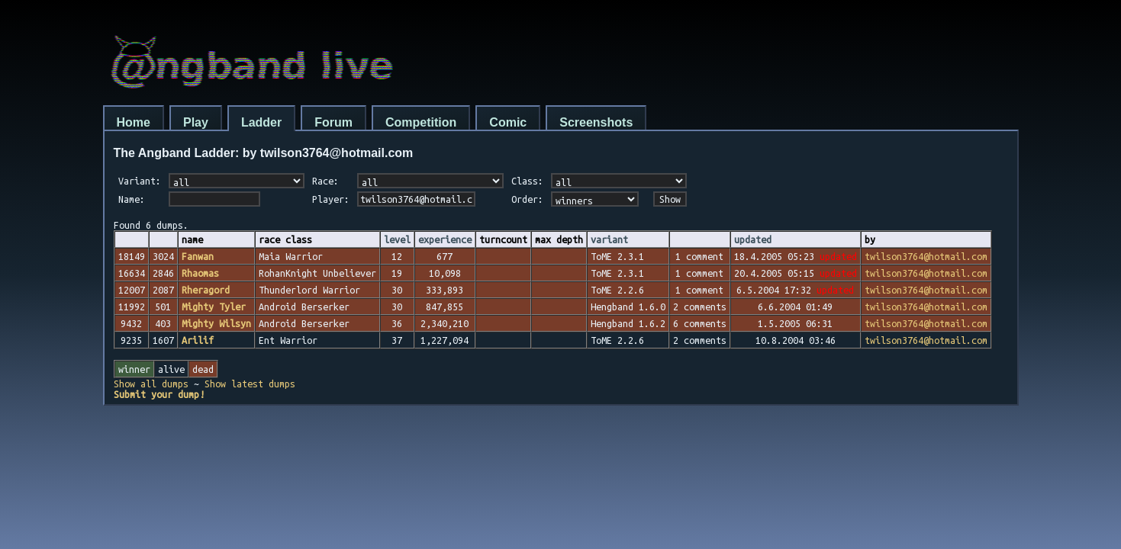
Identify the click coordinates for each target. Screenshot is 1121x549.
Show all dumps (151, 383)
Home (133, 122)
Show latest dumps (250, 383)
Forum (333, 122)
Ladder (261, 122)
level (397, 239)
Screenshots (596, 122)
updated (752, 239)
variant (609, 239)
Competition (420, 122)
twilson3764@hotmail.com (926, 256)
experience (445, 239)
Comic (508, 122)
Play (195, 122)
